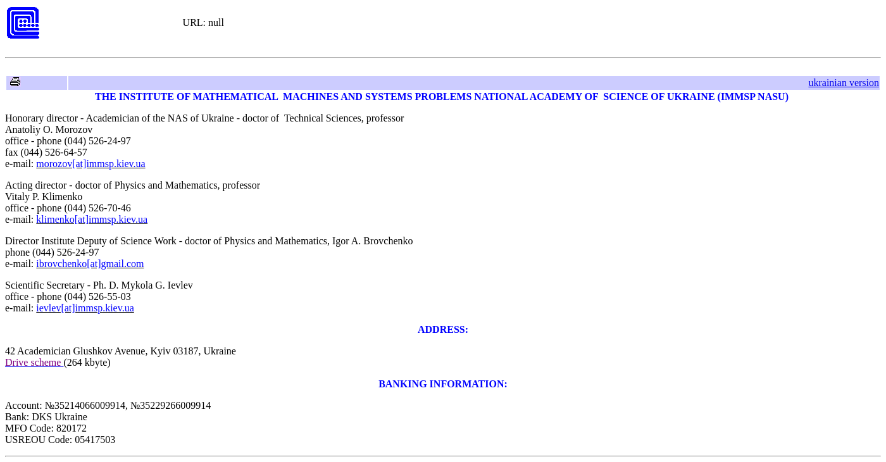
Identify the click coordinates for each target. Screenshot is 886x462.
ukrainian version (843, 82)
